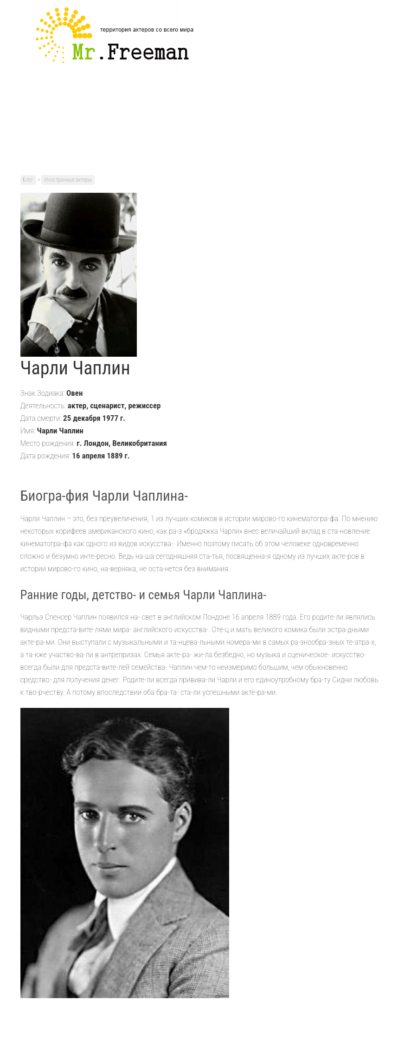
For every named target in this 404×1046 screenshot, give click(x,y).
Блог (28, 180)
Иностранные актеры (68, 180)
